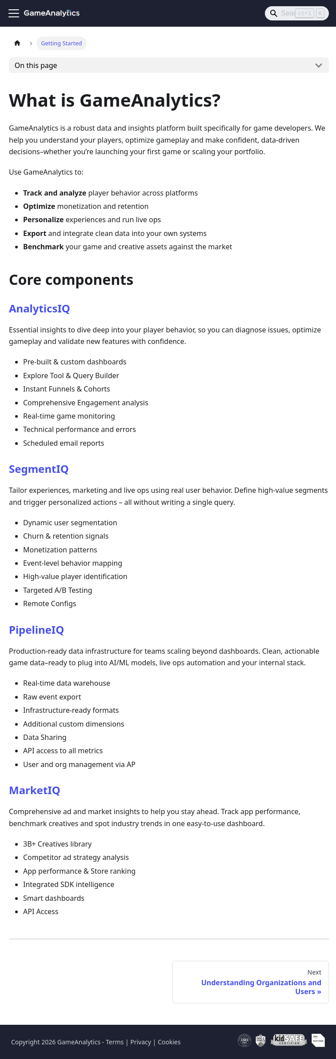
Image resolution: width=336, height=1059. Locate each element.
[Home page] (17, 43)
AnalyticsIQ (39, 308)
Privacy (140, 1042)
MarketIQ (34, 790)
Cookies (169, 1042)
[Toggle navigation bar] (13, 13)
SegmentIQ (39, 468)
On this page (36, 65)
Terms (115, 1042)
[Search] (297, 13)
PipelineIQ (36, 629)
